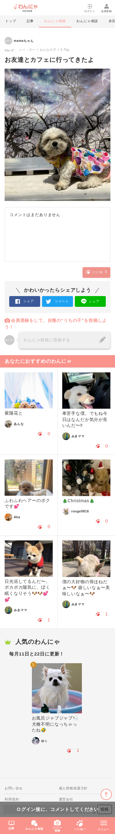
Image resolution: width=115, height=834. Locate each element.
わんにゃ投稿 (55, 21)
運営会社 (66, 799)
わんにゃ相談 (87, 21)
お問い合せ (14, 788)
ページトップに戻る (106, 794)
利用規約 (12, 799)
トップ (10, 21)
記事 (30, 21)
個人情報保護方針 (73, 788)
